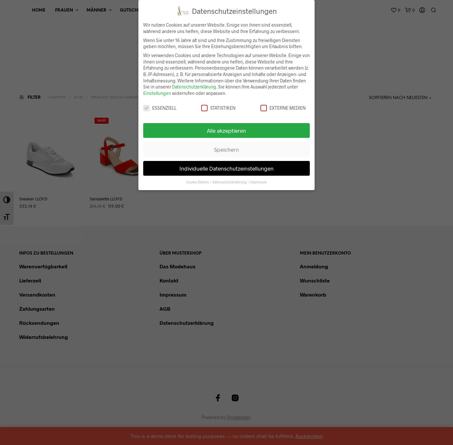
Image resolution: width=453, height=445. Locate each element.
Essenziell (160, 108)
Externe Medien (283, 108)
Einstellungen (157, 93)
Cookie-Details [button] (198, 182)
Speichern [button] (226, 149)
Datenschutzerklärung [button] (229, 182)
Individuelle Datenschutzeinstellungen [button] (226, 168)
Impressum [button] (258, 182)
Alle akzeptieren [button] (226, 130)
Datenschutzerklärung (194, 86)
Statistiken (218, 108)
